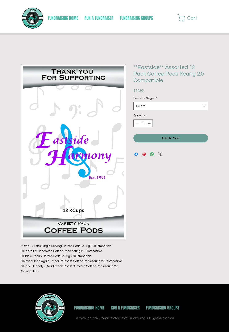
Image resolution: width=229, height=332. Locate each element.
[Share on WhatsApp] (152, 154)
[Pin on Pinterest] (144, 154)
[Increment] (149, 123)
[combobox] (170, 106)
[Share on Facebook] (136, 154)
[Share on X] (160, 154)
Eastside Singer (145, 98)
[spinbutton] (143, 123)
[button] (136, 18)
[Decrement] (136, 123)
